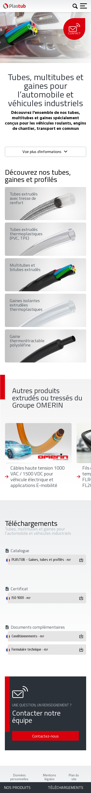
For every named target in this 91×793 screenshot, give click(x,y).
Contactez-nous (45, 736)
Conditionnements (28, 636)
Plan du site (74, 777)
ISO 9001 (21, 598)
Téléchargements (65, 787)
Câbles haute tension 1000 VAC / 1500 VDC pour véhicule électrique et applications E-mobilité (37, 476)
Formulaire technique (30, 649)
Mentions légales (49, 777)
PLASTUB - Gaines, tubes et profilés (41, 559)
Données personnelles (19, 777)
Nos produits (17, 787)
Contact (74, 29)
